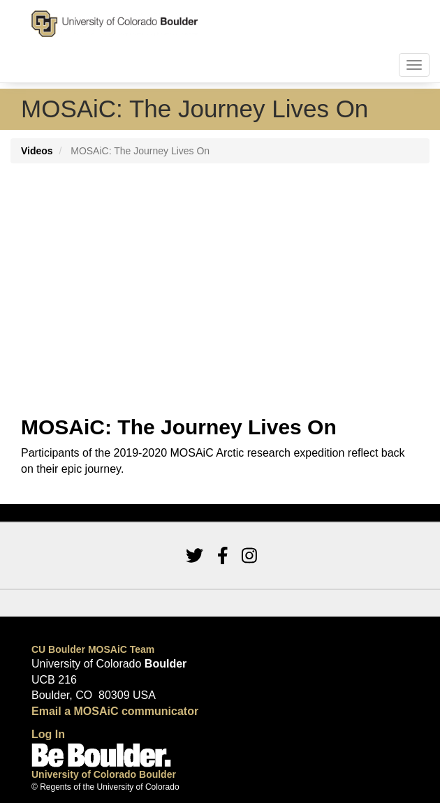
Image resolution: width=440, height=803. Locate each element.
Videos (37, 150)
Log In (48, 734)
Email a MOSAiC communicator (114, 711)
